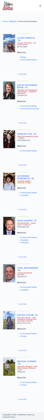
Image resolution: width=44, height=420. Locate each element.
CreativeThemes (9, 417)
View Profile (22, 74)
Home (5, 21)
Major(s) (13, 21)
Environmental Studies (29, 60)
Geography (25, 195)
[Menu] (40, 6)
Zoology (24, 336)
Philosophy (25, 243)
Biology (23, 57)
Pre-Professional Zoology (30, 109)
